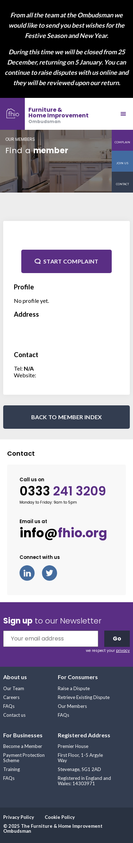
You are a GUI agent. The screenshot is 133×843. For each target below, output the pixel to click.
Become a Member (22, 746)
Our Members (72, 706)
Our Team (13, 688)
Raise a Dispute (74, 688)
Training (11, 769)
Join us (122, 163)
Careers (11, 697)
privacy (123, 650)
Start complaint (71, 261)
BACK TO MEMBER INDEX (66, 417)
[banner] (44, 114)
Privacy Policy (18, 817)
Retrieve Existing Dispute (84, 697)
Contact (122, 184)
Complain (122, 142)
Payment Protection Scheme (24, 757)
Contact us (14, 715)
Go (117, 638)
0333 (63, 491)
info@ (63, 533)
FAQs (9, 706)
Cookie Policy (60, 817)
